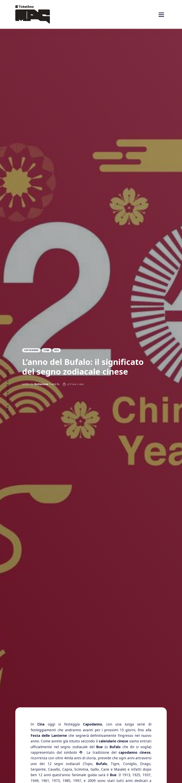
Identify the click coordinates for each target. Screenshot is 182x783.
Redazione (41, 384)
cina (47, 350)
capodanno (31, 350)
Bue (56, 350)
